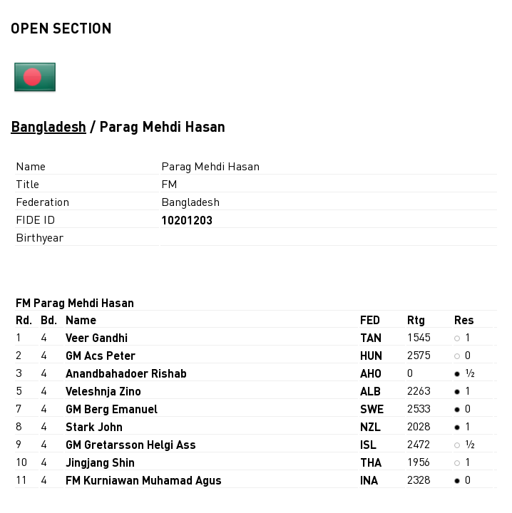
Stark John (94, 426)
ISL (368, 444)
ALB (370, 391)
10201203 (187, 220)
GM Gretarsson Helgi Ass (131, 444)
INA (369, 480)
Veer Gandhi (97, 337)
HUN (371, 355)
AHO (371, 373)
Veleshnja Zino (103, 391)
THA (371, 462)
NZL (370, 426)
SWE (372, 408)
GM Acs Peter (100, 355)
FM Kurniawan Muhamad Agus (144, 480)
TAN (371, 337)
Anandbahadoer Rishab (126, 373)
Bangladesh (48, 126)
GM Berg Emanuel (112, 408)
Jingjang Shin (100, 462)
